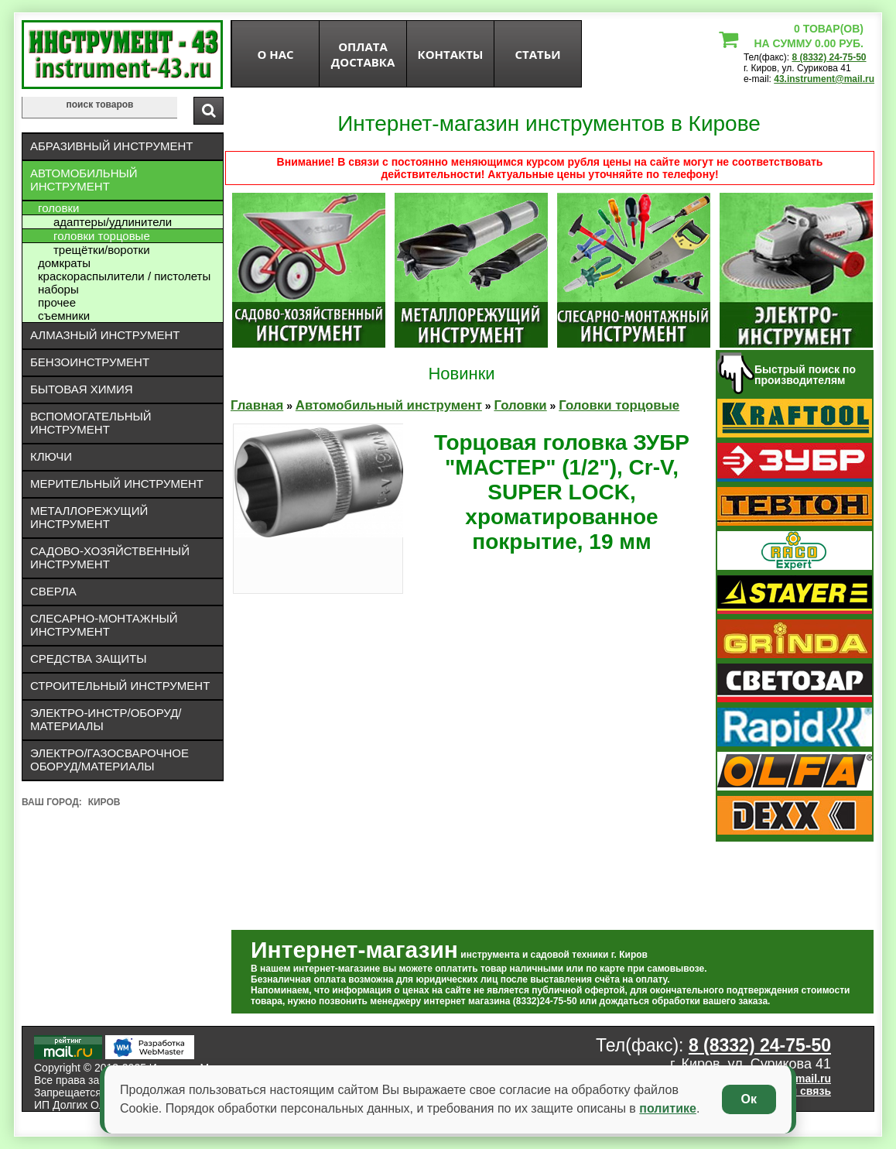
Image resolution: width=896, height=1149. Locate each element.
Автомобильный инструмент (84, 179)
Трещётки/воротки (101, 249)
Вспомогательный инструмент (91, 423)
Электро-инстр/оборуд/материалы (106, 719)
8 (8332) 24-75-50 (829, 57)
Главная (257, 405)
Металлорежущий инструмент (89, 517)
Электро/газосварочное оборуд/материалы (109, 759)
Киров (104, 802)
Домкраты (64, 262)
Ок (749, 1099)
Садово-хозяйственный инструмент (110, 557)
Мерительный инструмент (116, 483)
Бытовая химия (81, 389)
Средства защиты (88, 658)
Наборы (58, 289)
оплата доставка (363, 54)
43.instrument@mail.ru (824, 79)
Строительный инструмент (120, 685)
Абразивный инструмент (111, 146)
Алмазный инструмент (105, 334)
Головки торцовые (101, 235)
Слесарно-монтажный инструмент (104, 625)
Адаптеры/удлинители (112, 221)
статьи (537, 54)
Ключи (51, 456)
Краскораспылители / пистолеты (124, 276)
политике (667, 1108)
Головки (58, 207)
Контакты (451, 54)
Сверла (53, 591)
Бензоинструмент (89, 362)
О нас (275, 54)
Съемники (64, 315)
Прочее (57, 302)
